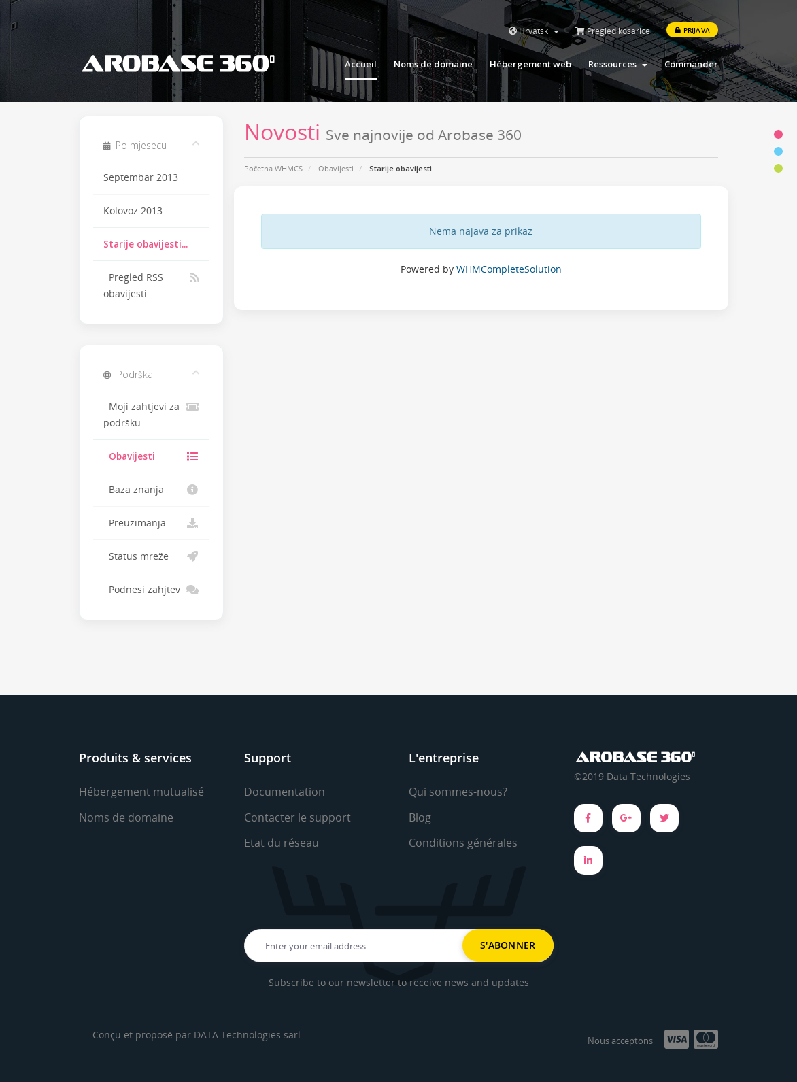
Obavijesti (336, 168)
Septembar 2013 (140, 177)
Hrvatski (534, 31)
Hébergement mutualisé (141, 791)
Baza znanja (151, 489)
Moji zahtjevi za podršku (151, 414)
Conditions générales (463, 842)
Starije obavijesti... (145, 244)
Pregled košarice (612, 31)
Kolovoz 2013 (133, 211)
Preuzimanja (151, 523)
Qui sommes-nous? (458, 791)
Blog (420, 817)
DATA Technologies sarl (247, 1034)
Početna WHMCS (273, 168)
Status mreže (151, 556)
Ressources (617, 64)
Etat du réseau (281, 842)
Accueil (361, 64)
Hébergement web (530, 64)
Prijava (692, 30)
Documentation (284, 791)
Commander (691, 64)
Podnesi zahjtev (151, 589)
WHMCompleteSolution (509, 269)
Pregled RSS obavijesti (151, 284)
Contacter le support (297, 817)
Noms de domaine (433, 64)
